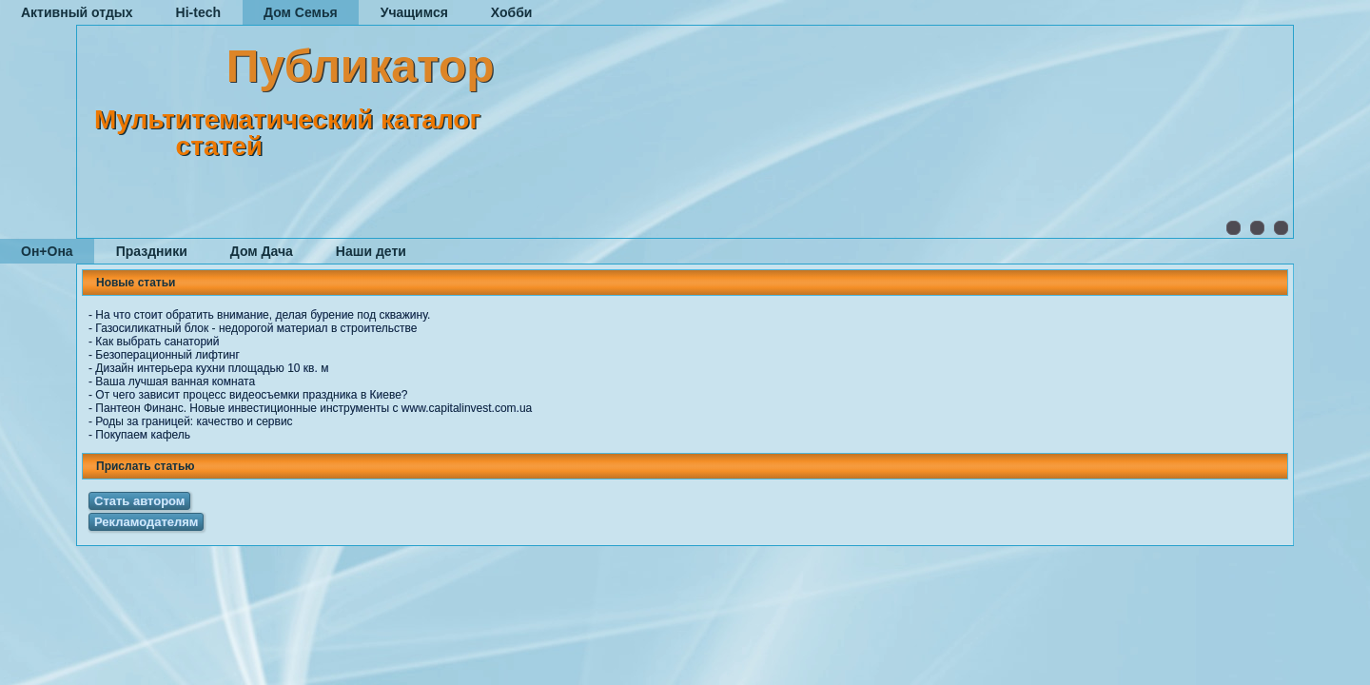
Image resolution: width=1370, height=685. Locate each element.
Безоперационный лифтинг (167, 355)
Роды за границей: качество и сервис (193, 421)
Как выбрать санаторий (157, 341)
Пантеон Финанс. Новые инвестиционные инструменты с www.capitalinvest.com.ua (313, 408)
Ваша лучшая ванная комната (175, 381)
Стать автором (139, 501)
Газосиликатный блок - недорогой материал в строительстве (256, 328)
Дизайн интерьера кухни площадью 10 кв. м (211, 368)
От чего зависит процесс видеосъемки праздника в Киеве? (251, 394)
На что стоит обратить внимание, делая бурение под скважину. (262, 315)
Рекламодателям (146, 522)
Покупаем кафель (142, 434)
